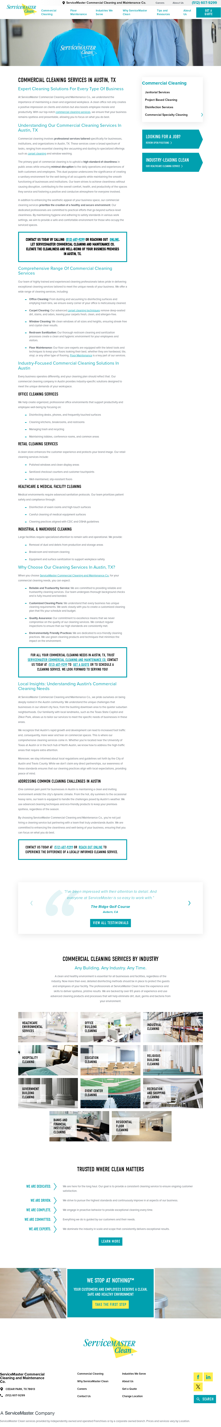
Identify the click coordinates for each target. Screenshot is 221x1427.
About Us (178, 3)
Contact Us (84, 1396)
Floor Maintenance (78, 12)
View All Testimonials (111, 923)
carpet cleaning (37, 153)
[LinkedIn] (208, 1376)
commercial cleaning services (73, 112)
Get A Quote (208, 12)
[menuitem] (54, 12)
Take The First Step (110, 1304)
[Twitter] (198, 1386)
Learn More (110, 1241)
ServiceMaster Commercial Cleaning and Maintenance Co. (104, 3)
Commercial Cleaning (49, 12)
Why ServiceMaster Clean (135, 12)
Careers (160, 3)
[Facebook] (198, 1376)
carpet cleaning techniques (84, 310)
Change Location (132, 1396)
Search (205, 1399)
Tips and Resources (163, 12)
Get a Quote (129, 1389)
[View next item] (189, 903)
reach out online (91, 847)
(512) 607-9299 (204, 2)
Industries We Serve (104, 12)
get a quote (81, 665)
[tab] (201, 115)
